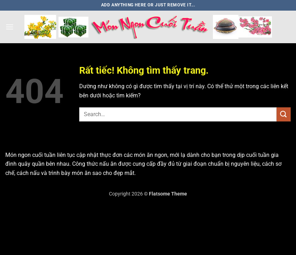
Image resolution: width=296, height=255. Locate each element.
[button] (9, 26)
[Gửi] (284, 114)
